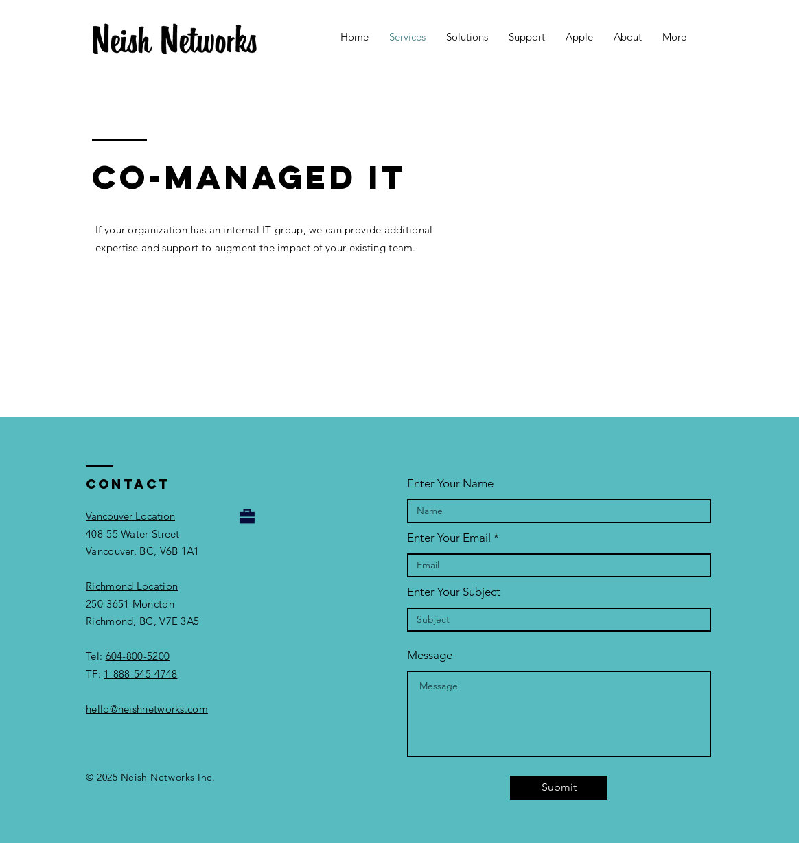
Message (429, 655)
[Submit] (558, 788)
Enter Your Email (449, 538)
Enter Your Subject (453, 592)
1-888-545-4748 (140, 673)
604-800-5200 (138, 655)
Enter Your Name (450, 483)
